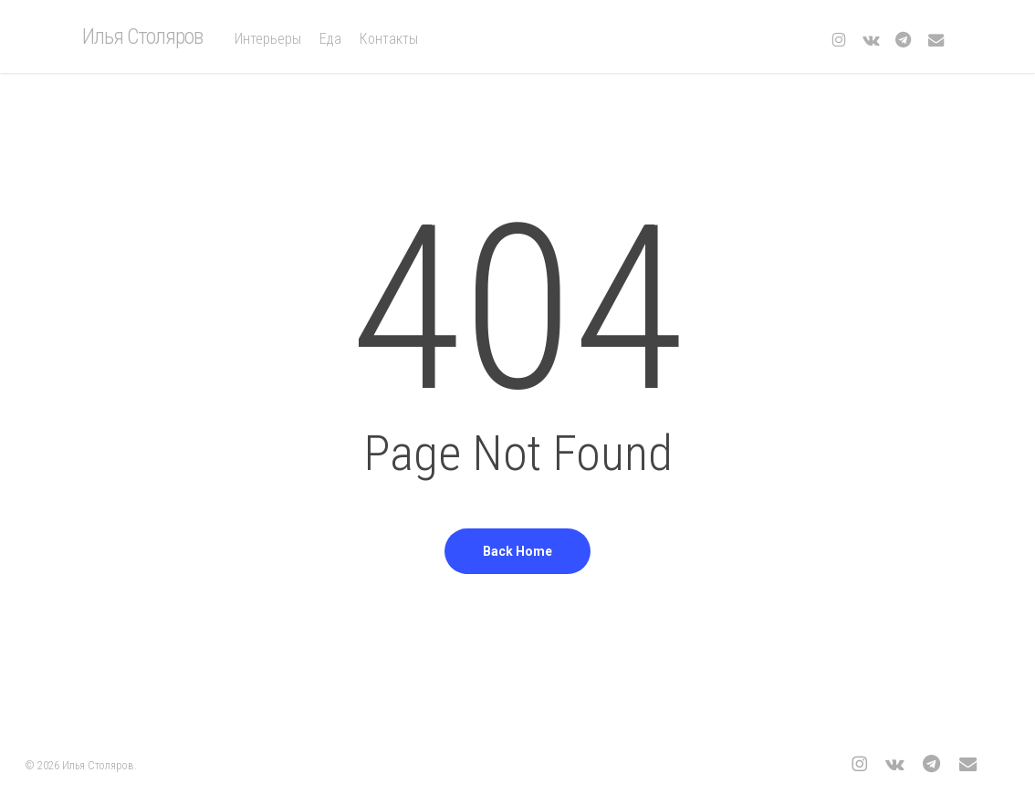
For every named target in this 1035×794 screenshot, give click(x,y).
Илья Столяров (142, 36)
